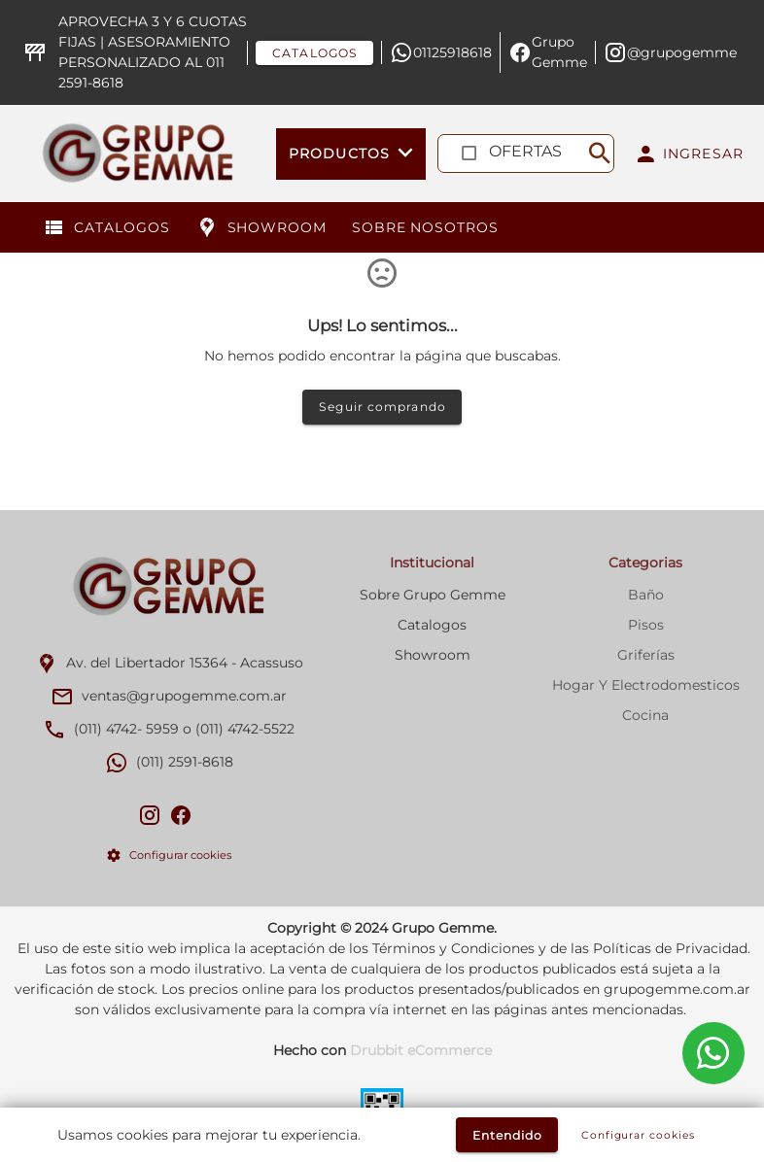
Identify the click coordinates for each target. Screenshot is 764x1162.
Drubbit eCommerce (421, 1050)
